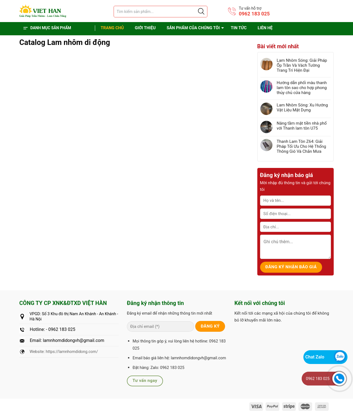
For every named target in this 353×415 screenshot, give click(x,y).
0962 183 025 (254, 14)
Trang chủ (112, 27)
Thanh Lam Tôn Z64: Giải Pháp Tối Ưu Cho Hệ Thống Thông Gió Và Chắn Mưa (301, 146)
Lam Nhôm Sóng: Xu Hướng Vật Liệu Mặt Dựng (302, 108)
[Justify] (200, 11)
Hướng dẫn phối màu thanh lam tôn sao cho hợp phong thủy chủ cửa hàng (302, 87)
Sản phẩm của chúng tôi (193, 27)
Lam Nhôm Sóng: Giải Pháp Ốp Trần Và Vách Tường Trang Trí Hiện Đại (302, 65)
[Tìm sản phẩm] (160, 11)
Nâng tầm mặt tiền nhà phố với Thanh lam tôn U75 (302, 126)
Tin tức (239, 27)
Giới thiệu (145, 27)
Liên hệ (265, 27)
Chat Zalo (314, 357)
